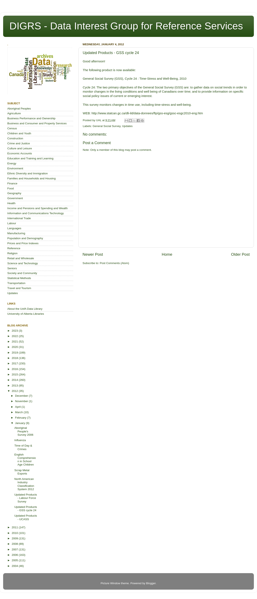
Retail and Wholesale (20, 258)
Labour (11, 223)
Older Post (240, 254)
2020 (15, 347)
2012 (15, 391)
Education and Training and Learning (30, 158)
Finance (12, 183)
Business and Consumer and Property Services (37, 123)
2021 (15, 341)
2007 (15, 549)
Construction (15, 138)
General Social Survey (106, 126)
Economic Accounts (19, 153)
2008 (15, 543)
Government (15, 198)
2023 (15, 330)
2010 (15, 533)
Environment (15, 168)
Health (11, 203)
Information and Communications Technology (35, 213)
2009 (15, 538)
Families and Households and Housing (31, 178)
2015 (15, 374)
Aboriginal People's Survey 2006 (23, 431)
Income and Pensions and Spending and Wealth (37, 208)
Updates (127, 126)
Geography (14, 193)
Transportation (16, 283)
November (22, 401)
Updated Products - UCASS (25, 517)
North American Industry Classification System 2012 (24, 484)
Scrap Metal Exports (21, 472)
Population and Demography (25, 238)
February (21, 417)
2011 (15, 527)
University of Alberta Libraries (25, 313)
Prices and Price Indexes (22, 243)
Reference (13, 248)
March (19, 412)
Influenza (20, 440)
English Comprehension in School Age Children (25, 459)
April (18, 406)
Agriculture (14, 113)
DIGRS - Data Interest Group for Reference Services (126, 25)
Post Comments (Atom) (114, 263)
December (22, 395)
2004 (15, 566)
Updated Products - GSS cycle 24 (25, 508)
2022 (15, 336)
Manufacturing (16, 233)
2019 (15, 352)
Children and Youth (19, 133)
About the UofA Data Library (24, 308)
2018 (15, 358)
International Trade (19, 218)
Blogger (151, 583)
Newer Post (93, 254)
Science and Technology (22, 263)
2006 (15, 554)
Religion (12, 253)
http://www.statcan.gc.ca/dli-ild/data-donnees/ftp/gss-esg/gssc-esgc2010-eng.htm (147, 113)
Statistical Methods (19, 278)
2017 (15, 363)
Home (167, 254)
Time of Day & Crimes (23, 447)
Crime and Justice (18, 143)
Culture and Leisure (19, 148)
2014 (15, 379)
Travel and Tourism (19, 288)
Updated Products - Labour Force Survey (25, 498)
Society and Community (22, 273)
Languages (14, 228)
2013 (15, 385)
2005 (15, 560)
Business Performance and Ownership (31, 118)
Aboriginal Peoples (19, 108)
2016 (15, 369)
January (20, 423)
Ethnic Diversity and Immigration (27, 173)
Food (10, 188)
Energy (11, 163)
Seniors (12, 268)
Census (12, 128)
